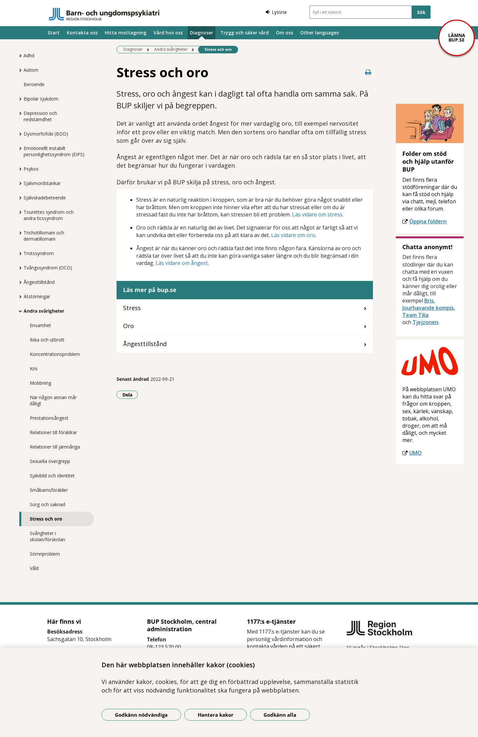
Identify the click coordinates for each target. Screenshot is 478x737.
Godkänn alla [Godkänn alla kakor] (280, 714)
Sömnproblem (45, 554)
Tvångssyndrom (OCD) (48, 268)
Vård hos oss (168, 32)
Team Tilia (415, 315)
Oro (128, 326)
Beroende (34, 84)
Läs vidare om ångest (182, 263)
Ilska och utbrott (47, 340)
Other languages (319, 32)
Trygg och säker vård (244, 32)
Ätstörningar (37, 296)
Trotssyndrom (39, 253)
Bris (429, 300)
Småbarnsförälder (49, 490)
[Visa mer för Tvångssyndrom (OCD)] (18, 268)
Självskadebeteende (45, 197)
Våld (34, 568)
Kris (34, 368)
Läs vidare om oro (293, 235)
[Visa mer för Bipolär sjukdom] (18, 99)
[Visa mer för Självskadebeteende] (18, 198)
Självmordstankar (42, 183)
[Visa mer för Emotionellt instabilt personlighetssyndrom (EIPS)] (18, 148)
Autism (31, 70)
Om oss (284, 32)
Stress (132, 308)
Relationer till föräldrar (53, 432)
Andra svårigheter (44, 311)
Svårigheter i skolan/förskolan (47, 536)
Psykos (31, 169)
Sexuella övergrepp (50, 461)
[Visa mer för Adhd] (18, 55)
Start (53, 32)
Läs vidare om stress (317, 214)
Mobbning (40, 383)
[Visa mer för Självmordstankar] (18, 183)
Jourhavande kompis (428, 307)
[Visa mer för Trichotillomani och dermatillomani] (18, 233)
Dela (130, 394)
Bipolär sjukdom (41, 99)
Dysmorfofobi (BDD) (46, 134)
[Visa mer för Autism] (18, 70)
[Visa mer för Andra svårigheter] (18, 311)
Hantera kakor (215, 714)
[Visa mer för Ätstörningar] (18, 296)
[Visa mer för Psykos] (18, 169)
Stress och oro (46, 519)
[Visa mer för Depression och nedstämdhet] (18, 113)
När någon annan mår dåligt (53, 400)
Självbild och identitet (52, 475)
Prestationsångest (49, 418)
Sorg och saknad (47, 504)
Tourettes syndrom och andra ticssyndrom (49, 215)
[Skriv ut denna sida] (368, 72)
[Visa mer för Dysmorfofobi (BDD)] (18, 134)
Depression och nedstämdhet (40, 116)
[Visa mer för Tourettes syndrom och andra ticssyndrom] (18, 212)
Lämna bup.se (456, 37)
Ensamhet (40, 325)
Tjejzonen (425, 322)
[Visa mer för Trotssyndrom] (18, 253)
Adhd (29, 55)
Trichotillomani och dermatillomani (44, 236)
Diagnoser (201, 32)
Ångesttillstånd (39, 282)
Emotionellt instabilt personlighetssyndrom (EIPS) (54, 151)
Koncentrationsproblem (55, 354)
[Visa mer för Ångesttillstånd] (18, 282)
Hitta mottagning (125, 32)
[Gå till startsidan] (104, 14)
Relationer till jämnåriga (55, 447)
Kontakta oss (82, 32)
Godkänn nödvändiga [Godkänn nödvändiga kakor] (141, 714)
